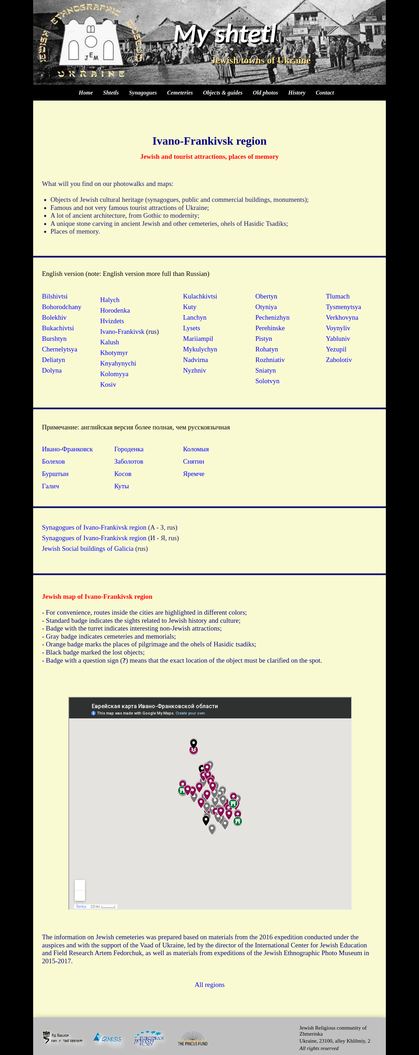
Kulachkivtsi (200, 296)
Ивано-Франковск (67, 449)
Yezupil (336, 349)
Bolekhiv (54, 317)
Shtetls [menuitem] (111, 93)
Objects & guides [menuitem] (223, 93)
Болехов (53, 461)
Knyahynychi (118, 363)
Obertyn (266, 296)
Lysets (191, 328)
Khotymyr (114, 352)
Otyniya (266, 307)
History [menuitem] (296, 93)
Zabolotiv (339, 359)
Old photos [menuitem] (265, 93)
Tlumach (338, 296)
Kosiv (108, 384)
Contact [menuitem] (325, 93)
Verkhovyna (342, 317)
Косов (123, 473)
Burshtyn (54, 338)
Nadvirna (195, 359)
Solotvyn (267, 381)
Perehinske (270, 328)
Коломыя (196, 449)
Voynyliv (338, 328)
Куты (121, 486)
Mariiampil (198, 338)
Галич (50, 486)
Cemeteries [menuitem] (180, 93)
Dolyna (52, 370)
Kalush (109, 342)
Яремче (194, 473)
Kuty (189, 307)
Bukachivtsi (58, 328)
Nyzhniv (194, 370)
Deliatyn (53, 359)
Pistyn (263, 338)
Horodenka (115, 310)
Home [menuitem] (86, 93)
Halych (110, 299)
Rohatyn (266, 349)
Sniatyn (265, 370)
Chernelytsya (59, 349)
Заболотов (128, 461)
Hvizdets (112, 321)
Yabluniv (338, 338)
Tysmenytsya (343, 307)
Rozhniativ (270, 359)
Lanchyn (194, 317)
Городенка (129, 449)
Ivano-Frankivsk (122, 331)
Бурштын (55, 473)
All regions (210, 984)
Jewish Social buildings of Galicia (88, 548)
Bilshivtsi (55, 296)
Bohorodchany (61, 307)
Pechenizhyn (272, 317)
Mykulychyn (200, 349)
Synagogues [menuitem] (143, 93)
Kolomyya (114, 374)
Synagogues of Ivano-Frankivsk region (94, 527)
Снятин (193, 461)
